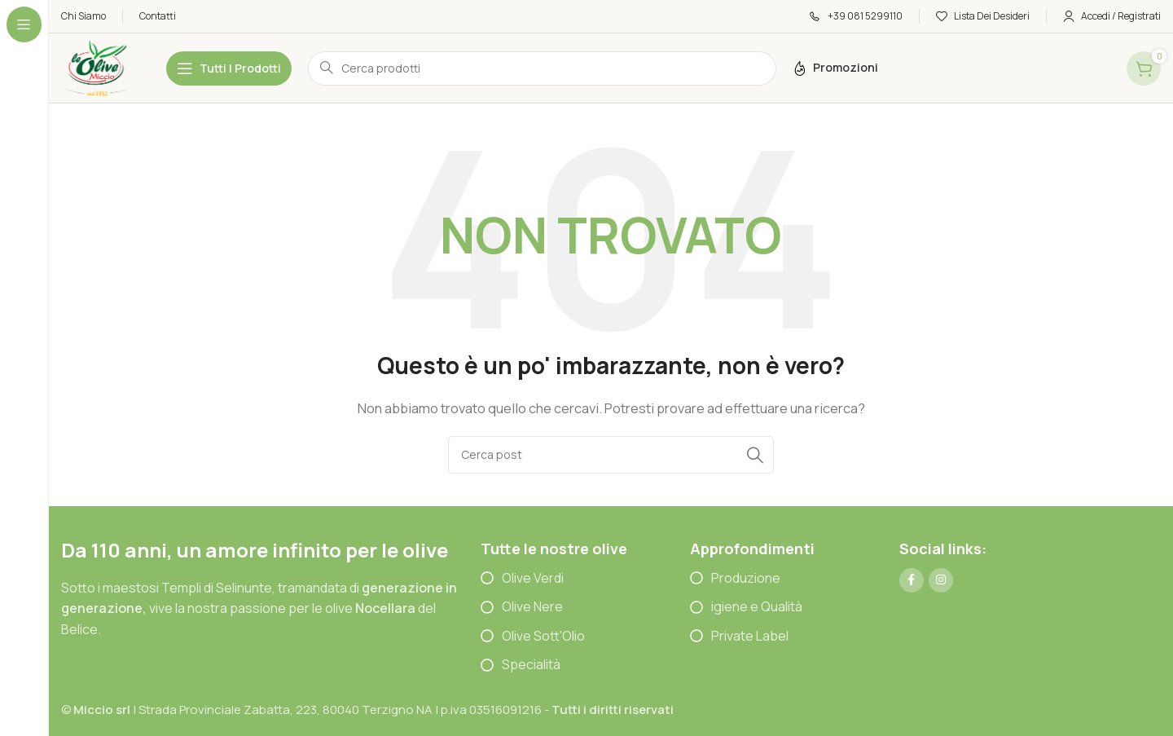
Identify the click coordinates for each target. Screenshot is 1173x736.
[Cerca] (611, 455)
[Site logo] (97, 67)
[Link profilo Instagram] (941, 580)
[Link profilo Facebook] (911, 580)
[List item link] (585, 578)
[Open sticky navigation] (229, 68)
